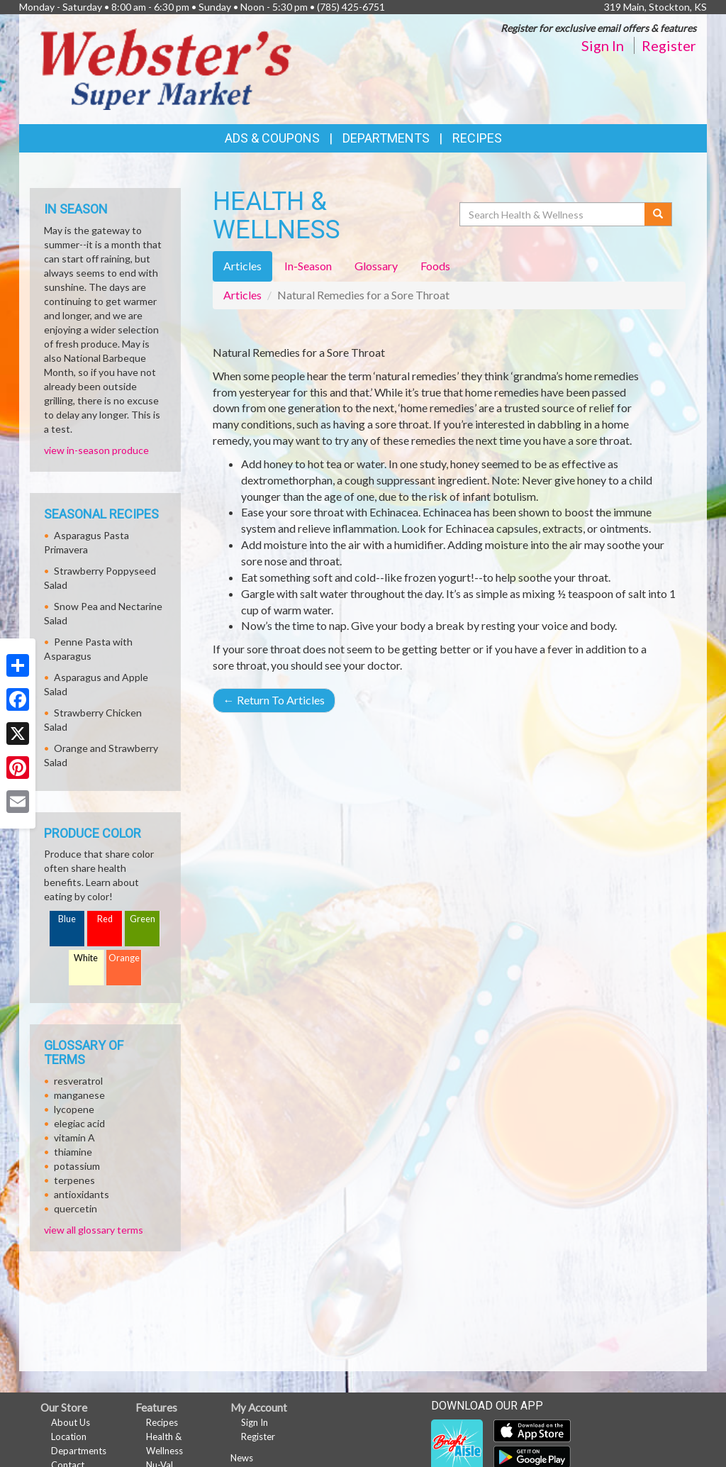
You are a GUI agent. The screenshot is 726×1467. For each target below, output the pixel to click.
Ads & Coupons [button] (272, 138)
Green (142, 919)
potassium (77, 1166)
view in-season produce (96, 450)
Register (669, 45)
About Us (70, 1422)
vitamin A (74, 1137)
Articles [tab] (242, 265)
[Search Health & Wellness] (553, 214)
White (86, 958)
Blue (67, 919)
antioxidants (81, 1194)
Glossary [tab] (376, 265)
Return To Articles (274, 700)
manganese (79, 1095)
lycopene (74, 1109)
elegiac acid (79, 1123)
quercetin (75, 1208)
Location (68, 1436)
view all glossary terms (93, 1230)
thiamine (73, 1152)
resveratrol (78, 1081)
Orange (124, 958)
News (241, 1457)
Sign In (602, 45)
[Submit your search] (658, 214)
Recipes (477, 138)
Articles (242, 294)
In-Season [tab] (308, 265)
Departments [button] (386, 138)
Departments (78, 1450)
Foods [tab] (435, 265)
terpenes (74, 1180)
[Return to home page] (165, 68)
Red (105, 919)
